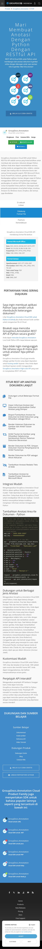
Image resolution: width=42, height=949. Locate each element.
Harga (33, 137)
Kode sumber (21, 736)
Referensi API (21, 739)
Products (20, 904)
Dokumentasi (21, 732)
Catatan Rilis (25, 137)
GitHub (13, 142)
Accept (21, 936)
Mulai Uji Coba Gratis (21, 113)
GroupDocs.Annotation (16, 820)
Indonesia (26, 3)
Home (20, 901)
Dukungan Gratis (21, 753)
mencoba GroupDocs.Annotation (24, 338)
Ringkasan (10, 137)
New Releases (20, 908)
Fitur (17, 137)
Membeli (21, 146)
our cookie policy (26, 932)
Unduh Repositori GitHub (21, 775)
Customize (12, 941)
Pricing (20, 911)
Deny (29, 941)
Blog (21, 756)
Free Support (20, 918)
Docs (20, 915)
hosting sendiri (12, 364)
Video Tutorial (21, 742)
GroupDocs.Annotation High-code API (17, 369)
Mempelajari (26, 142)
